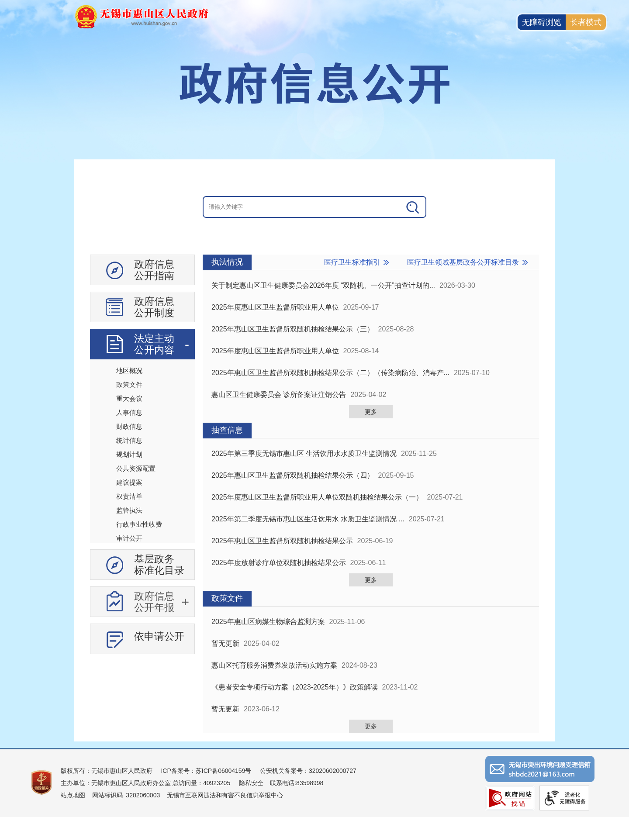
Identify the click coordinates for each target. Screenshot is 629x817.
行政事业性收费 (139, 524)
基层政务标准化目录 (159, 564)
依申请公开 (159, 636)
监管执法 (129, 510)
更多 (371, 411)
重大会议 (129, 398)
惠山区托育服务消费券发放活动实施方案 (274, 665)
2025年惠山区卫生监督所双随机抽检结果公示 (282, 541)
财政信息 (129, 426)
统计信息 (129, 440)
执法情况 (227, 262)
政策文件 (129, 384)
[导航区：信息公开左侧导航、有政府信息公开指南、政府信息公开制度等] (142, 458)
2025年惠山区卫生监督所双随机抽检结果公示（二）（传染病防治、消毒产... (330, 372)
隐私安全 (251, 782)
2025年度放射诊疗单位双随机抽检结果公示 (278, 562)
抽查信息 (227, 430)
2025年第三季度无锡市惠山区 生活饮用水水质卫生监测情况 (304, 453)
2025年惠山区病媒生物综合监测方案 (268, 621)
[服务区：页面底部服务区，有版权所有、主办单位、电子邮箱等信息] (314, 782)
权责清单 (129, 496)
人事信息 (129, 412)
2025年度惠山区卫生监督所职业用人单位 (275, 307)
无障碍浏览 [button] (541, 22)
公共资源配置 (136, 468)
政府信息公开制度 (154, 307)
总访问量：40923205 (200, 782)
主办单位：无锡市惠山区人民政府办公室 (116, 782)
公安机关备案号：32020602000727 (308, 770)
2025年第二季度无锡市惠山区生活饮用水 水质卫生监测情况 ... (307, 519)
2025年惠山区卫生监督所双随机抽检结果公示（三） (292, 329)
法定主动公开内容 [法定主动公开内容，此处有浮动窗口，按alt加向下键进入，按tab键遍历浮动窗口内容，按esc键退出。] (154, 344)
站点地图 (73, 795)
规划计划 (129, 454)
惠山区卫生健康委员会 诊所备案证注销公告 (278, 394)
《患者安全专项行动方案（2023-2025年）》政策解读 (294, 687)
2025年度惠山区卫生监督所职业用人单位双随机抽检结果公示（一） (317, 497)
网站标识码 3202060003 (126, 795)
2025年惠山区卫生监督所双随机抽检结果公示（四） (292, 475)
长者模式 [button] (585, 22)
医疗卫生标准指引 (352, 262)
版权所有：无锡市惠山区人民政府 (106, 770)
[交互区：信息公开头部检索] (314, 207)
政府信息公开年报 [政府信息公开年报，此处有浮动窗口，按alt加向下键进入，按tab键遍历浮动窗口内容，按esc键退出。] (154, 601)
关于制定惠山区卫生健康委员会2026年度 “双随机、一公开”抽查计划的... (323, 285)
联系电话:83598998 (296, 782)
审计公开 (129, 538)
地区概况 (129, 370)
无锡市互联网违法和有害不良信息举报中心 (225, 795)
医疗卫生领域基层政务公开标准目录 (463, 262)
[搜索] (413, 207)
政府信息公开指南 (154, 270)
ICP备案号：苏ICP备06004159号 (206, 770)
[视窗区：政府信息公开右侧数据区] (371, 494)
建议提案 (129, 482)
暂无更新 (225, 643)
